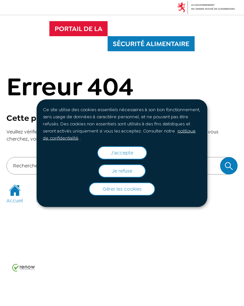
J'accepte (122, 153)
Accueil (14, 194)
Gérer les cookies (122, 189)
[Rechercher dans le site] (229, 165)
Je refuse (122, 171)
